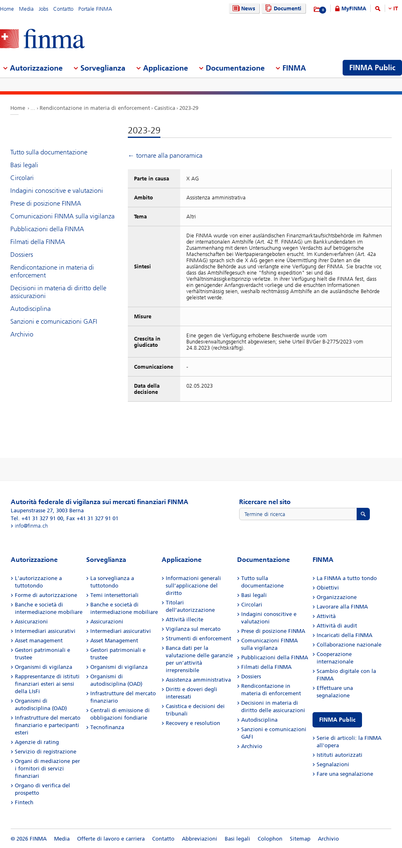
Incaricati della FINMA (344, 635)
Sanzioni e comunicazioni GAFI (53, 321)
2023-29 (188, 108)
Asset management (39, 640)
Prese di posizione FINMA (45, 203)
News (242, 8)
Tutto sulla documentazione (48, 152)
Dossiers (21, 254)
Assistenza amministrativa (198, 680)
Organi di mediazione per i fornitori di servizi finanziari (47, 768)
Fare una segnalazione (345, 774)
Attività (326, 616)
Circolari (22, 178)
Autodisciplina (30, 309)
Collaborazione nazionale (349, 645)
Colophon (270, 839)
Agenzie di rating (37, 742)
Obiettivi (328, 588)
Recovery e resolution (193, 723)
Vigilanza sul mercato (193, 629)
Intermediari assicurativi (45, 631)
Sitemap (300, 839)
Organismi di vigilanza (43, 667)
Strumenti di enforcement (198, 638)
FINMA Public (337, 719)
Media (26, 9)
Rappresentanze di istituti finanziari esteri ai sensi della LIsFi (47, 683)
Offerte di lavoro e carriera (111, 839)
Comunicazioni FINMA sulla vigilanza (62, 216)
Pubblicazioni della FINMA (47, 229)
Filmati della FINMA (37, 242)
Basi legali (24, 165)
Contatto (63, 9)
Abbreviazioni (199, 839)
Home (7, 9)
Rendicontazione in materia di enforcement (95, 108)
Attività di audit (337, 626)
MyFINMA (353, 8)
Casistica (164, 108)
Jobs (43, 9)
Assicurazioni (31, 621)
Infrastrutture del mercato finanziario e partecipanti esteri (47, 725)
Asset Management (114, 640)
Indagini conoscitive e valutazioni (56, 190)
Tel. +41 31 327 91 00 (37, 518)
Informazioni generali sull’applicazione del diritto (193, 585)
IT (395, 8)
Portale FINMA (95, 9)
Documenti (282, 8)
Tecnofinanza (107, 727)
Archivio (21, 334)
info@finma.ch (31, 526)
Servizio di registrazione (45, 752)
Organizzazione (337, 597)
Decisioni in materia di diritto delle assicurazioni (58, 292)
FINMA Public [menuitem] (372, 67)
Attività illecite (184, 619)
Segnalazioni (333, 764)
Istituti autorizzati (339, 755)
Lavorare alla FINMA (342, 607)
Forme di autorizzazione (46, 595)
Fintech (24, 802)
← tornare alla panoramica (165, 155)
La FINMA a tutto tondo (347, 578)
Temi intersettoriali (114, 595)
